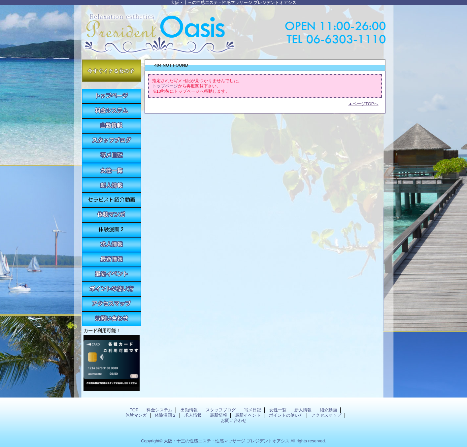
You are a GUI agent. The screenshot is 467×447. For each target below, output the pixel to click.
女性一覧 (111, 170)
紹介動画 (111, 200)
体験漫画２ (111, 229)
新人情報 (111, 185)
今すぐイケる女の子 (111, 70)
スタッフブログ (111, 140)
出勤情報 (111, 125)
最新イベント (111, 274)
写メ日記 (111, 155)
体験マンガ (111, 215)
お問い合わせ (111, 318)
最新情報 (111, 259)
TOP (111, 96)
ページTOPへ (365, 103)
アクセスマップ (111, 304)
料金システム (111, 111)
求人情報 (111, 244)
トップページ (165, 85)
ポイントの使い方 (111, 289)
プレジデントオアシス (233, 30)
